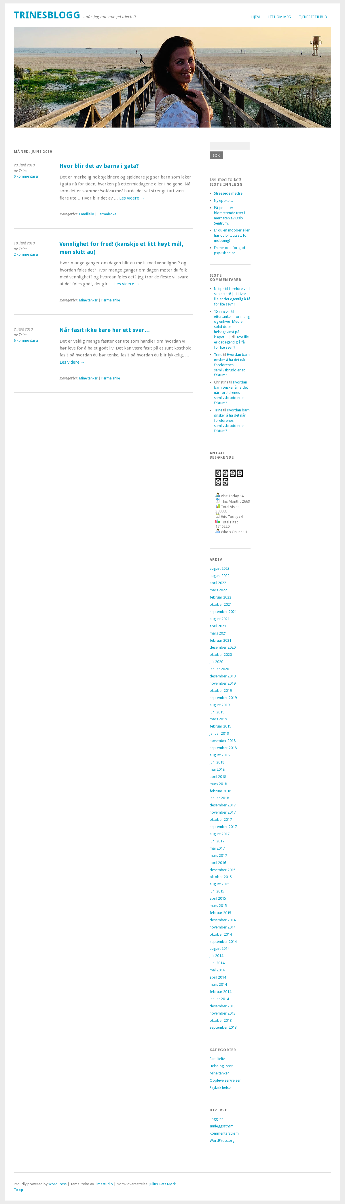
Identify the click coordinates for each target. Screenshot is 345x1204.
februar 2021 (220, 640)
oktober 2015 (221, 877)
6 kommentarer (26, 341)
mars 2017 (218, 855)
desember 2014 (223, 920)
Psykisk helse (220, 1087)
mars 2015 (218, 905)
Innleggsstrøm (222, 1126)
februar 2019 (220, 726)
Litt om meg (279, 17)
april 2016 (218, 863)
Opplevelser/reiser (225, 1080)
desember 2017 (223, 805)
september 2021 (223, 611)
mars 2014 (218, 984)
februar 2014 (220, 992)
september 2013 (223, 1027)
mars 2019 (218, 719)
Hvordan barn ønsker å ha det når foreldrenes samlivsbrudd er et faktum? (232, 364)
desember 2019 (223, 676)
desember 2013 (223, 1006)
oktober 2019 (221, 690)
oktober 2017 (221, 819)
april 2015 (218, 898)
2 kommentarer (26, 254)
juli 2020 (216, 662)
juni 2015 (217, 891)
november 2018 (223, 740)
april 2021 (218, 626)
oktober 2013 (221, 1020)
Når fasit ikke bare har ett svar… (104, 330)
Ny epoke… (223, 200)
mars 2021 (218, 633)
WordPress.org (222, 1140)
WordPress (57, 1184)
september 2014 (223, 941)
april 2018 (218, 776)
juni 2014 (217, 963)
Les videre (132, 198)
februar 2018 (220, 791)
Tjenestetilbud (313, 17)
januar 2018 (219, 798)
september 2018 (223, 748)
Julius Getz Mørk (162, 1184)
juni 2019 (217, 712)
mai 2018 (217, 769)
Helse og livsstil (222, 1066)
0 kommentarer (26, 176)
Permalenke (107, 214)
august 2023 (220, 568)
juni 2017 (217, 841)
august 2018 (220, 755)
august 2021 (220, 619)
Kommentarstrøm (224, 1133)
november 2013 (223, 1013)
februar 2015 (220, 913)
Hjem (255, 17)
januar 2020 (219, 669)
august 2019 (220, 705)
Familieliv (86, 214)
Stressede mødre (228, 193)
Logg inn (216, 1119)
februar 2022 (220, 597)
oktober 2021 (221, 604)
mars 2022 (218, 590)
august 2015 (220, 884)
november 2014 (223, 927)
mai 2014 (217, 970)
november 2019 (223, 683)
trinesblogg (47, 15)
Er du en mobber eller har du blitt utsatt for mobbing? (232, 235)
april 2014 (218, 977)
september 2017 (223, 827)
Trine (218, 354)
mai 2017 (217, 848)
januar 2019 (219, 733)
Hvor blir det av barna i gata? (99, 166)
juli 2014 (216, 956)
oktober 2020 (221, 654)
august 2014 (220, 948)
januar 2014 (219, 999)
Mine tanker (88, 300)
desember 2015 (223, 870)
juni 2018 (217, 762)
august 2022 (220, 575)
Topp (18, 1190)
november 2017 (223, 812)
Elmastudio (104, 1184)
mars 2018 (218, 784)
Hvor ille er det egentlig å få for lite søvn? (232, 299)
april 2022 (218, 583)
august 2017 (220, 834)
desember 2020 (223, 647)
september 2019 (223, 698)
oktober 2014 (221, 934)
